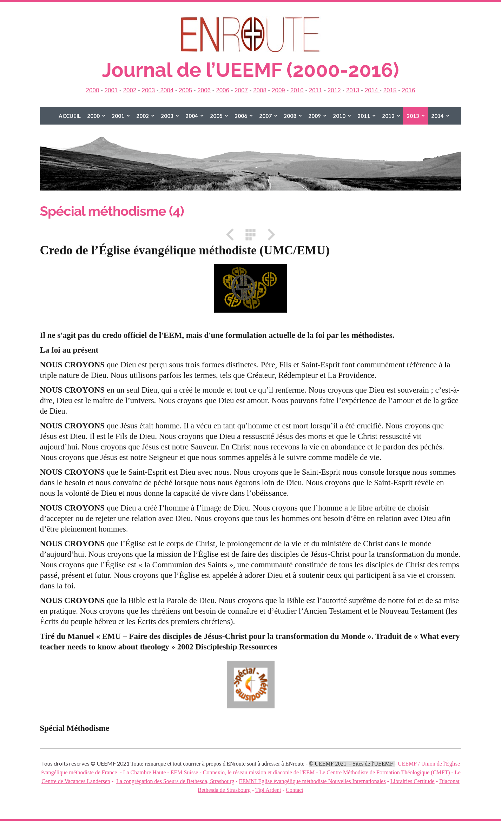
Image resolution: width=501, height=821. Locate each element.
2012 (334, 90)
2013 (353, 90)
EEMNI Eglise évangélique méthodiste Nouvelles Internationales (312, 781)
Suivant (269, 234)
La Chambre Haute (145, 772)
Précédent (232, 234)
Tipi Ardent (268, 790)
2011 (315, 90)
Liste (250, 234)
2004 (166, 90)
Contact (294, 790)
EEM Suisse (184, 772)
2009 (278, 90)
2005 (185, 90)
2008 (259, 90)
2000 (92, 90)
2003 (148, 90)
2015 (390, 90)
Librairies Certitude (412, 781)
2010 (297, 90)
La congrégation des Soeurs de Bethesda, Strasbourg (175, 781)
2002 (129, 90)
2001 (111, 90)
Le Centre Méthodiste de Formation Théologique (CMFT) (384, 772)
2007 (241, 90)
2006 (204, 90)
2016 (408, 90)
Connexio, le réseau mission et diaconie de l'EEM (259, 772)
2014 (372, 90)
